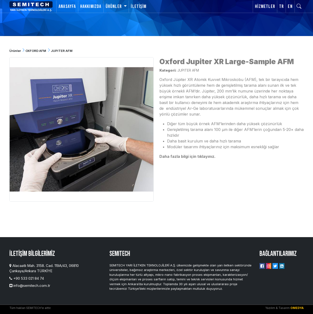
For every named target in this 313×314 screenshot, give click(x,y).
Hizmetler (265, 6)
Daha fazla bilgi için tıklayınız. (187, 156)
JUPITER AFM (188, 70)
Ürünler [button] (114, 6)
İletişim (138, 6)
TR (281, 6)
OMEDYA (297, 308)
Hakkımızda (91, 6)
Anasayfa (67, 6)
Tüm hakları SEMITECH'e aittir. (30, 308)
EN (290, 6)
